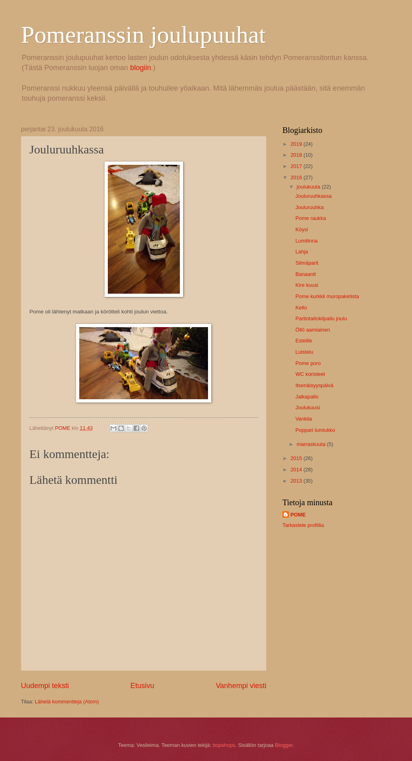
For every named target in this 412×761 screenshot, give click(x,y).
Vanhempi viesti (241, 686)
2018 (296, 155)
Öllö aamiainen (312, 330)
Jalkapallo (306, 397)
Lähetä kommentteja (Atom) (67, 702)
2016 (296, 177)
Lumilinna (306, 241)
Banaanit (305, 274)
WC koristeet (310, 374)
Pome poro (308, 363)
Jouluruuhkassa (313, 196)
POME (298, 515)
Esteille (303, 341)
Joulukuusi (307, 407)
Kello (301, 308)
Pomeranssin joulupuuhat (143, 34)
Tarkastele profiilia (303, 525)
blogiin (140, 68)
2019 (296, 144)
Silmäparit (306, 263)
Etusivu (142, 686)
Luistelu (304, 352)
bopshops (224, 745)
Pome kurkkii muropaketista (327, 296)
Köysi (301, 229)
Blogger (284, 745)
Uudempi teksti (45, 686)
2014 (296, 470)
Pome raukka (310, 218)
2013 (296, 481)
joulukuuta (309, 187)
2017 (296, 166)
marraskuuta (312, 444)
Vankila (303, 419)
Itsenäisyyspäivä (314, 385)
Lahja (301, 252)
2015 (296, 458)
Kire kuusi (306, 285)
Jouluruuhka (309, 207)
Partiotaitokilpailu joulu (321, 318)
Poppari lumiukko (315, 430)
